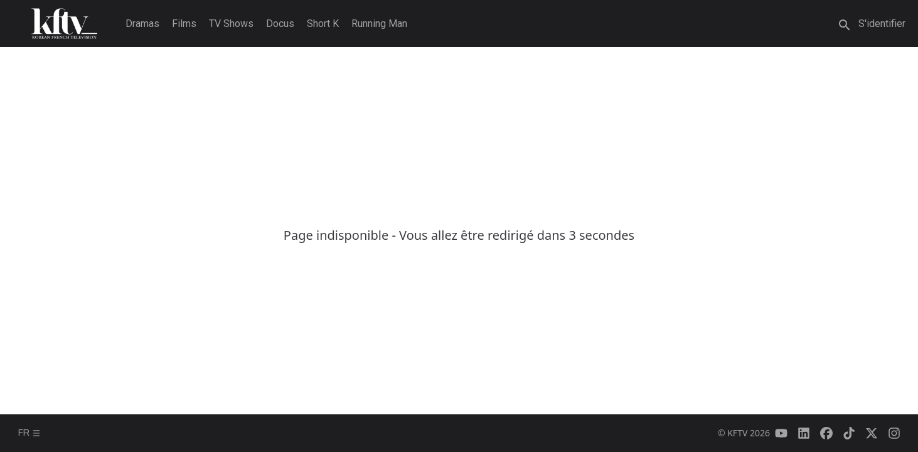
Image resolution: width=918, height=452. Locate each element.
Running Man (379, 24)
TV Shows (231, 24)
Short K (323, 24)
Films (184, 24)
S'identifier (881, 24)
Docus (280, 24)
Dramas (142, 24)
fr (29, 433)
